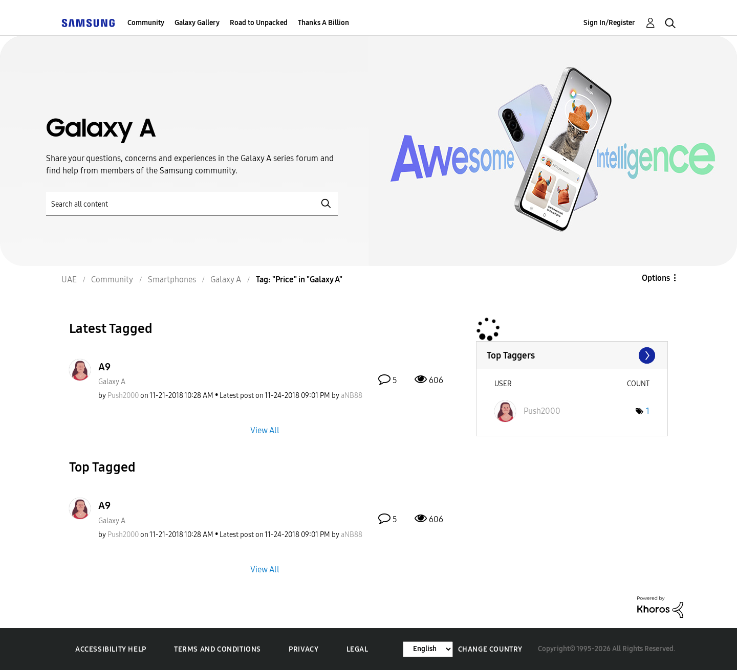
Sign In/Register (609, 22)
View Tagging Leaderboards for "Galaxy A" (571, 355)
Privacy (303, 649)
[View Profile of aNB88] (351, 395)
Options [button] (656, 278)
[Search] (192, 204)
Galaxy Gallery (197, 22)
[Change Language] (428, 649)
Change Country (490, 649)
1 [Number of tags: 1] (647, 411)
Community (145, 22)
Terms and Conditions (217, 649)
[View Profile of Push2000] (123, 395)
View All (264, 430)
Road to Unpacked (259, 22)
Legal (357, 649)
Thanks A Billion (323, 22)
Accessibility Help (110, 649)
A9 (104, 367)
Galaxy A (111, 381)
